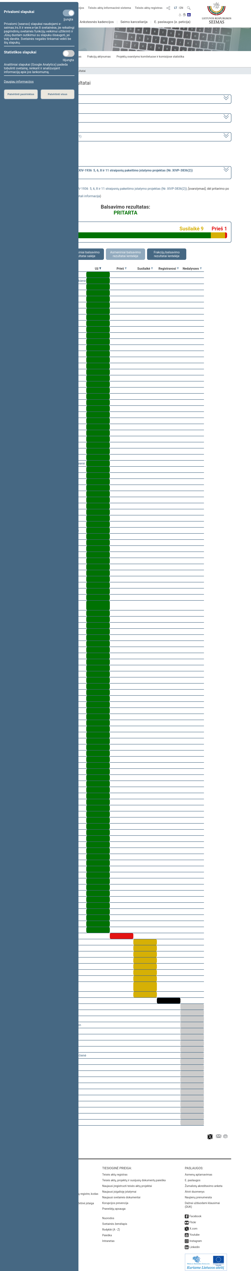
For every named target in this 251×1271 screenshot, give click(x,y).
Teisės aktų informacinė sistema (109, 8)
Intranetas (108, 1238)
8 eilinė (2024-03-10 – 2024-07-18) (46, 117)
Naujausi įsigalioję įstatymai (119, 1188)
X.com (193, 1225)
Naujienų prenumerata (198, 1194)
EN (181, 8)
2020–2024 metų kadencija (41, 99)
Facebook (195, 1213)
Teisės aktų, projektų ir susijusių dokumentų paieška (134, 1177)
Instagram (195, 1238)
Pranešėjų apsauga (114, 1206)
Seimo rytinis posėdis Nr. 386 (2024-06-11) (51, 136)
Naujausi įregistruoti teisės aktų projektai (127, 1183)
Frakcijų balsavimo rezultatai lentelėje (167, 254)
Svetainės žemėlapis (114, 1221)
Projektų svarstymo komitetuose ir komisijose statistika (150, 56)
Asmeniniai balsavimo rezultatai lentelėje (125, 254)
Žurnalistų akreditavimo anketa (203, 1183)
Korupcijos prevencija (115, 1200)
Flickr (192, 1219)
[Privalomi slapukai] (69, 13)
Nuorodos (108, 1215)
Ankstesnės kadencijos (97, 22)
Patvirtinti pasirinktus (20, 94)
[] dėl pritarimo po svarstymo (107, 172)
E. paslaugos (192, 1177)
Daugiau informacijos (19, 81)
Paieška (107, 1232)
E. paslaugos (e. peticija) (172, 22)
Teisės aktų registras (149, 8)
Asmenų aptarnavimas (198, 1171)
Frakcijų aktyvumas (99, 56)
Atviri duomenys (194, 1188)
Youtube (194, 1231)
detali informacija (88, 196)
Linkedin (194, 1244)
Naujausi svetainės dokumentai (121, 1194)
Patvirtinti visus (57, 94)
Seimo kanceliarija (133, 22)
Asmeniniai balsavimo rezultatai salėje (84, 254)
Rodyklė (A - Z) (111, 1226)
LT (175, 8)
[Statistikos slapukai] (69, 53)
